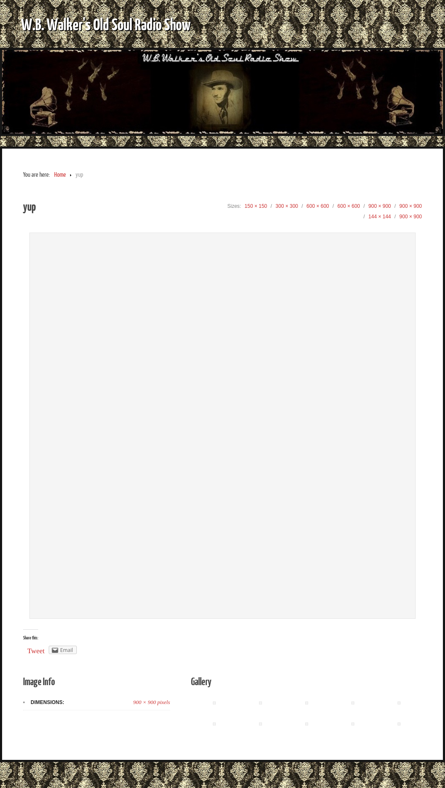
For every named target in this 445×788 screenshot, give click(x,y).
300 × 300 (286, 206)
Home (60, 174)
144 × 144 (380, 217)
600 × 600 (317, 206)
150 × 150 (256, 206)
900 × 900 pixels (151, 702)
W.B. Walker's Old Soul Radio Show (106, 24)
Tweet (35, 651)
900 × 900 (380, 206)
